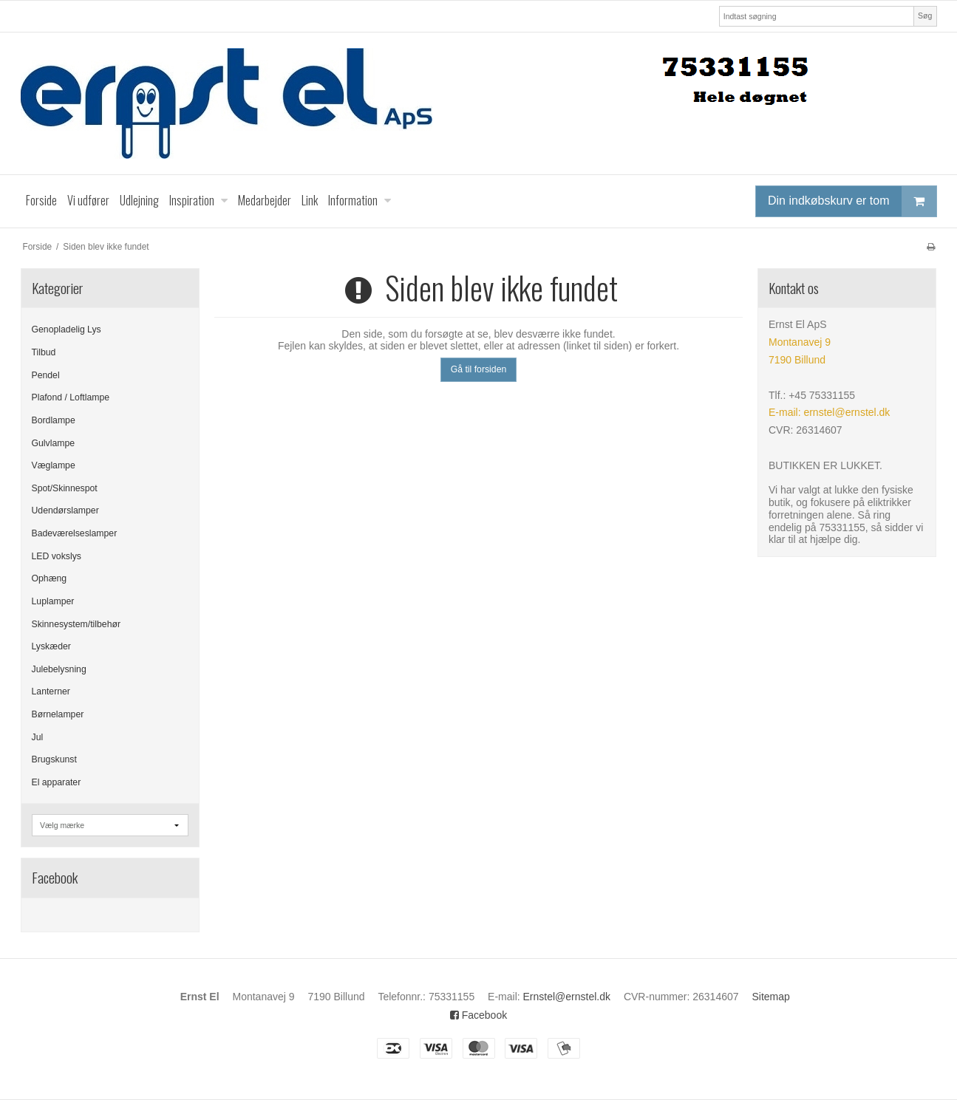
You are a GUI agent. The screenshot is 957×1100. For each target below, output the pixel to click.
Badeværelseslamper (75, 533)
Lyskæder (51, 646)
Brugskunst (54, 759)
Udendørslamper (65, 510)
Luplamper (53, 601)
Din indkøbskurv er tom (852, 201)
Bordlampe (53, 420)
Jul (38, 737)
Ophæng (49, 578)
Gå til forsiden (479, 369)
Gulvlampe (53, 443)
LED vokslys (56, 556)
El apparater (56, 782)
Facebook (478, 1015)
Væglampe (53, 465)
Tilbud (44, 352)
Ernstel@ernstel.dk (566, 996)
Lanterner (51, 691)
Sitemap (770, 996)
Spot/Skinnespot (65, 488)
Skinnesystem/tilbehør (76, 624)
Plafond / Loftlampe (71, 397)
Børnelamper (58, 714)
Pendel (46, 375)
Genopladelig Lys (66, 329)
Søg (925, 15)
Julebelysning (59, 669)
